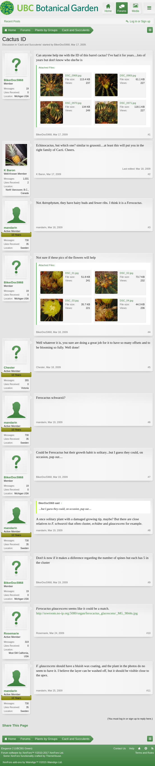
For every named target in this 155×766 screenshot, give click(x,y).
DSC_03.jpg (72, 301)
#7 (149, 494)
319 (27, 645)
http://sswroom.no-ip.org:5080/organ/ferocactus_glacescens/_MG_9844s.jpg (87, 616)
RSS (152, 752)
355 (27, 381)
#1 (149, 134)
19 (27, 88)
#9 (149, 601)
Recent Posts (12, 21)
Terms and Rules (144, 756)
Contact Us (119, 752)
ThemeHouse (53, 760)
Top (145, 752)
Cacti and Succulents (29, 44)
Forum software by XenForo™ (32, 756)
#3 (149, 247)
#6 (149, 443)
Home (139, 752)
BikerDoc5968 (62, 44)
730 (27, 240)
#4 (149, 333)
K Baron (9, 170)
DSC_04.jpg (126, 301)
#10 (148, 659)
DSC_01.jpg (72, 274)
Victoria (25, 389)
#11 (148, 714)
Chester (9, 368)
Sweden (25, 248)
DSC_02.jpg (126, 274)
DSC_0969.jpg (128, 75)
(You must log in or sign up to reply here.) (130, 722)
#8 (149, 550)
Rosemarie (11, 636)
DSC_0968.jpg (73, 75)
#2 (149, 192)
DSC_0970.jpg (73, 103)
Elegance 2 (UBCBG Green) (16, 752)
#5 (149, 388)
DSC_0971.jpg (128, 103)
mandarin (10, 228)
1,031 (26, 179)
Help (131, 752)
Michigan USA (21, 96)
